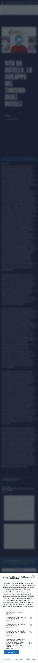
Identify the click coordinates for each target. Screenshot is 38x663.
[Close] (34, 577)
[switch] (30, 618)
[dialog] (19, 618)
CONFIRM (11, 652)
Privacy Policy (30, 659)
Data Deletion (7, 659)
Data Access (19, 659)
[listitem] (19, 613)
